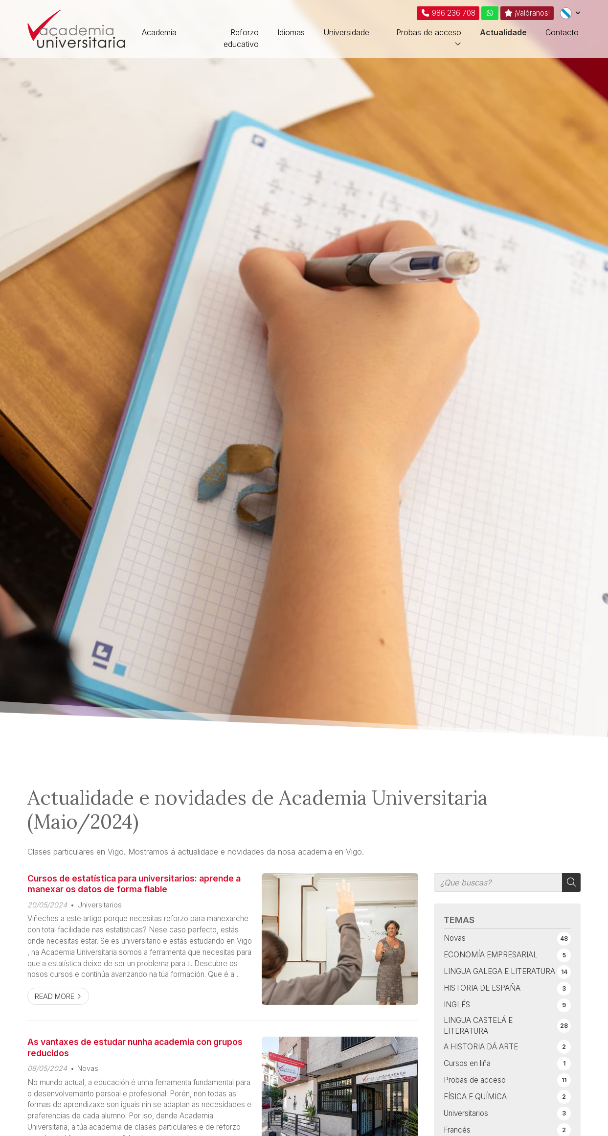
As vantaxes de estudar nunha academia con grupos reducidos (135, 1047)
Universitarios (99, 905)
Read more (54, 996)
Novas (87, 1068)
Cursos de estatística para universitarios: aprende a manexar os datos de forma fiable (134, 883)
